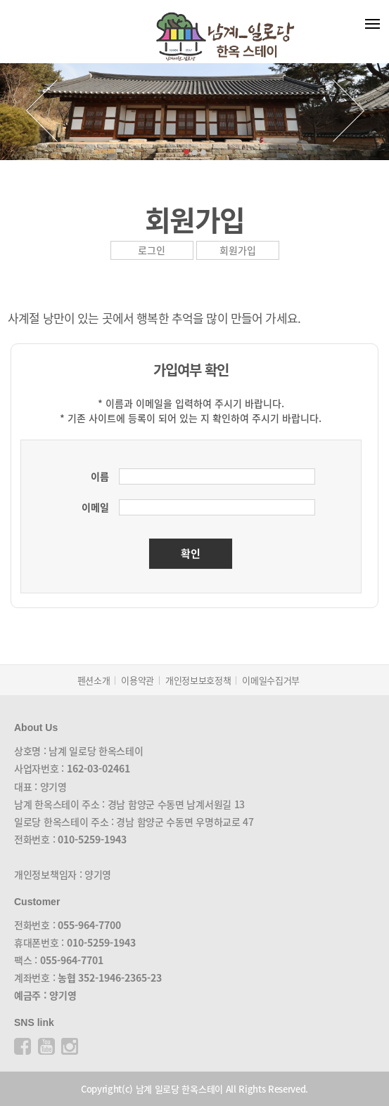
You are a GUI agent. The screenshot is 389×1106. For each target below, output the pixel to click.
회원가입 (237, 250)
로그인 (151, 250)
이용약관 (137, 680)
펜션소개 (93, 680)
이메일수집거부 (271, 680)
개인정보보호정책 (198, 680)
